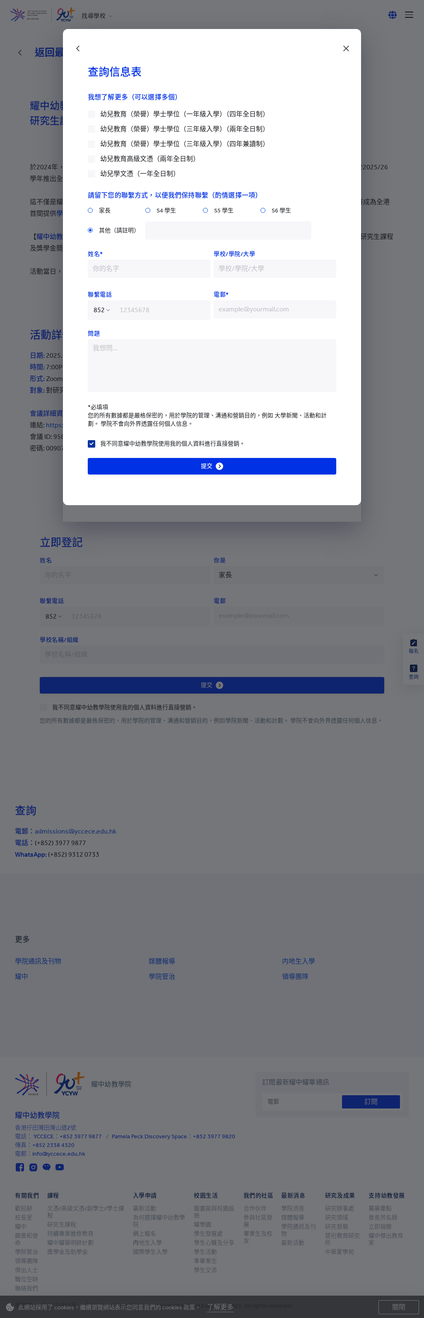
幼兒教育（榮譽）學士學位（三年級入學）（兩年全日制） (184, 129)
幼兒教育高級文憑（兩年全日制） (150, 159)
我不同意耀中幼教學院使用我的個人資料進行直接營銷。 (172, 443)
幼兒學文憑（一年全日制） (140, 174)
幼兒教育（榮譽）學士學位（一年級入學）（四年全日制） (184, 114)
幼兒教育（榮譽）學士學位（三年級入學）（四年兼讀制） (184, 144)
